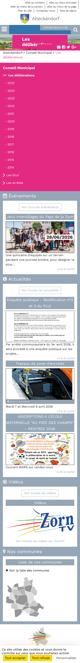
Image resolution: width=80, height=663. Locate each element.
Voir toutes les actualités (40, 290)
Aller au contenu (35, 2)
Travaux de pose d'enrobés (40, 363)
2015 (10, 160)
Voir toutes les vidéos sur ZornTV (40, 541)
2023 (11, 98)
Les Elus (12, 175)
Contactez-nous (45, 10)
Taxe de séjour (68, 10)
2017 (10, 144)
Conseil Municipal (39, 52)
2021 (10, 114)
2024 (11, 90)
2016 (10, 152)
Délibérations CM (55, 27)
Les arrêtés (14, 183)
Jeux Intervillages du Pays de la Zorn (40, 217)
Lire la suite (65, 269)
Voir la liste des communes (27, 570)
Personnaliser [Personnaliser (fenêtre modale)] (66, 658)
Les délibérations (21, 75)
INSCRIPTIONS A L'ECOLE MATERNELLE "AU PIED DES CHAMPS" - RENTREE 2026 (40, 422)
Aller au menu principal (62, 2)
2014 (10, 167)
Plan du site (25, 10)
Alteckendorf (12, 52)
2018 (10, 137)
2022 (11, 106)
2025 (11, 83)
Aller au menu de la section (27, 6)
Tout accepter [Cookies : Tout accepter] (15, 658)
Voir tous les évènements (40, 207)
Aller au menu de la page (61, 6)
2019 (10, 129)
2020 (11, 121)
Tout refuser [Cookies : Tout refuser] (41, 658)
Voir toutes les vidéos (40, 493)
